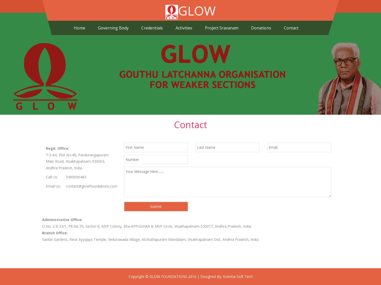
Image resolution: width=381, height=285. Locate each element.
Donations (261, 28)
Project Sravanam (221, 28)
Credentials (152, 28)
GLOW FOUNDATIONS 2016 (172, 276)
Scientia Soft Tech (238, 276)
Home (79, 28)
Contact (291, 28)
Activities (184, 28)
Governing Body (113, 28)
